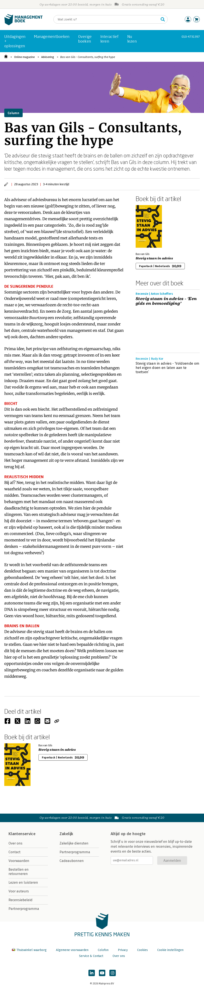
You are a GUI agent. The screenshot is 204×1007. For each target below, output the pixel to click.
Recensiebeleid (20, 900)
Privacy (123, 950)
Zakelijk (66, 833)
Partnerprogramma (24, 909)
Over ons (15, 843)
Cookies (142, 950)
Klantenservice (22, 833)
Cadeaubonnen (72, 861)
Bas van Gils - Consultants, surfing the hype (87, 57)
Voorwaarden (19, 861)
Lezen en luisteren (23, 882)
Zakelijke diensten (74, 843)
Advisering (47, 57)
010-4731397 (191, 36)
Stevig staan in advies (154, 258)
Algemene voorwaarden (72, 950)
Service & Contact (91, 956)
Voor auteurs (19, 891)
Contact (15, 852)
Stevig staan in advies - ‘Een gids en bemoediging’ (166, 301)
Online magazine (24, 57)
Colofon (103, 950)
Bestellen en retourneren (19, 871)
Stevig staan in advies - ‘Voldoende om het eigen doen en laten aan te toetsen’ (167, 367)
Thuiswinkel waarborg (29, 950)
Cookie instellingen (170, 950)
